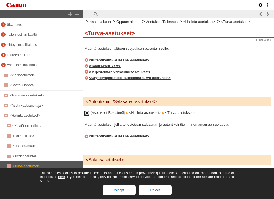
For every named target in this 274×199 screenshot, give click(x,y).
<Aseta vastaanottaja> (26, 106)
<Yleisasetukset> (22, 75)
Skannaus (14, 25)
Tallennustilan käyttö (22, 34)
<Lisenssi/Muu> (24, 146)
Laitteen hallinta (18, 55)
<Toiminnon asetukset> (27, 95)
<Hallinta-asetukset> (25, 115)
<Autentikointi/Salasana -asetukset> (119, 60)
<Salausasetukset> (105, 66)
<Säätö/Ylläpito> (22, 85)
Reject (155, 190)
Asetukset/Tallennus (22, 65)
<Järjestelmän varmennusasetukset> (120, 72)
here (61, 177)
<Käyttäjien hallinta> (27, 126)
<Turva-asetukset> (26, 166)
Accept (119, 190)
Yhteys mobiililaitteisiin (23, 45)
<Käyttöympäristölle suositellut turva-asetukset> (130, 78)
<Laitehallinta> (23, 136)
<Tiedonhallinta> (24, 156)
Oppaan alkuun (128, 22)
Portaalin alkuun (98, 22)
